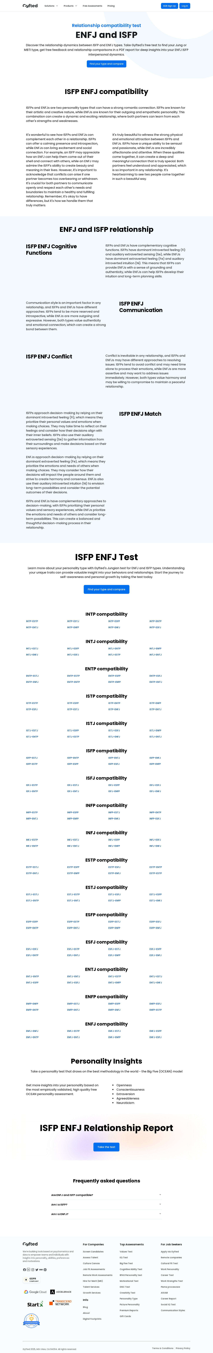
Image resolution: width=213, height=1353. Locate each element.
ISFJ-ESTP (32, 785)
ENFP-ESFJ (155, 1003)
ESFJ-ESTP (73, 949)
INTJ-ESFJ (73, 654)
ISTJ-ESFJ (114, 730)
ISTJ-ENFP (155, 730)
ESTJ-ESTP (73, 894)
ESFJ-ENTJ (73, 955)
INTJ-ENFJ (32, 654)
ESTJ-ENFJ (156, 900)
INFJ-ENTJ (73, 846)
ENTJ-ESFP (32, 982)
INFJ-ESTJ (73, 839)
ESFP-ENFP (114, 928)
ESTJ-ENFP (114, 900)
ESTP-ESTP (156, 873)
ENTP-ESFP (114, 676)
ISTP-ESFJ (32, 709)
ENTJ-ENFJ (156, 982)
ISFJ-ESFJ (155, 785)
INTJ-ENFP (155, 648)
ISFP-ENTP (73, 758)
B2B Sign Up (169, 5)
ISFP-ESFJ (114, 764)
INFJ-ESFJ (155, 839)
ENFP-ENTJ (73, 1010)
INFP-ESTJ (114, 812)
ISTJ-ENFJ (114, 736)
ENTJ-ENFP (114, 982)
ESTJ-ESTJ (32, 894)
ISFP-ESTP (31, 764)
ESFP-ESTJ (114, 921)
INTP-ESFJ (155, 627)
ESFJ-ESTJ (114, 949)
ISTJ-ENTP (32, 736)
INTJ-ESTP (114, 654)
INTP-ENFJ (114, 627)
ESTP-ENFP (73, 873)
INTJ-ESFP (73, 648)
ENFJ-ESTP (73, 1031)
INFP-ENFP (73, 818)
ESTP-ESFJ (114, 867)
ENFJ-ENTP (32, 1037)
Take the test (106, 1147)
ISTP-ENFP (155, 703)
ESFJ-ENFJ (156, 955)
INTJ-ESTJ (32, 648)
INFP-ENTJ (32, 818)
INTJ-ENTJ (156, 654)
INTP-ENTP (155, 621)
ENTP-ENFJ (32, 682)
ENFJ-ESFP (155, 1031)
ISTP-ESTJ (73, 709)
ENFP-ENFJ (114, 1010)
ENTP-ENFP (114, 682)
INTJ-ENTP (114, 648)
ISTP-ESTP (32, 703)
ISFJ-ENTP (32, 791)
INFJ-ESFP (114, 839)
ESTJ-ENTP (32, 900)
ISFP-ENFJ (155, 758)
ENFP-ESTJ (73, 1003)
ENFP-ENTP (32, 1010)
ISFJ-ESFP (114, 785)
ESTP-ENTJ (32, 873)
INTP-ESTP (32, 621)
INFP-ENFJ (114, 818)
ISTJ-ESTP (73, 736)
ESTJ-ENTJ (73, 900)
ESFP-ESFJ (155, 921)
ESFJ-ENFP (114, 955)
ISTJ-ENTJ (156, 736)
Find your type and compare (106, 64)
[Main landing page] (31, 6)
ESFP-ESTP (73, 921)
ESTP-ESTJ (32, 867)
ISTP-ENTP (114, 703)
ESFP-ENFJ (155, 928)
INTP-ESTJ (73, 621)
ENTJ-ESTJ (156, 976)
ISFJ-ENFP (114, 791)
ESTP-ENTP (156, 867)
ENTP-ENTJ (156, 682)
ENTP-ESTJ (32, 676)
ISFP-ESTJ (32, 758)
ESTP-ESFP (73, 867)
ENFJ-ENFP (114, 1037)
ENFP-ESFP (114, 1003)
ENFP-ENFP (32, 1003)
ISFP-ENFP (155, 764)
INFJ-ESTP (32, 839)
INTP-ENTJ (32, 627)
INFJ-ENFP (114, 846)
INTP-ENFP (73, 627)
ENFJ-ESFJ (156, 1037)
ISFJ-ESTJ (73, 785)
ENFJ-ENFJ (32, 1031)
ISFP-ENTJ (114, 758)
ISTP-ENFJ (114, 709)
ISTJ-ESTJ (32, 730)
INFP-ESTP (32, 812)
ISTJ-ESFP (73, 730)
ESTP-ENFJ (114, 873)
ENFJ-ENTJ (73, 1037)
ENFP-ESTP (156, 1010)
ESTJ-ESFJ (114, 894)
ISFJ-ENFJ (155, 791)
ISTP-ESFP (73, 703)
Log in (185, 5)
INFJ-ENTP (32, 846)
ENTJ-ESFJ (73, 982)
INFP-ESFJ (155, 818)
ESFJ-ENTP (32, 955)
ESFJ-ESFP (155, 949)
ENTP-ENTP (73, 682)
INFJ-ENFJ (155, 846)
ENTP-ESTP (73, 676)
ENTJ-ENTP (32, 976)
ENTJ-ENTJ (73, 976)
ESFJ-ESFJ (32, 949)
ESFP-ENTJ (73, 928)
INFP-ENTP (155, 812)
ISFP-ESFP (72, 764)
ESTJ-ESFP (156, 894)
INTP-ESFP (114, 621)
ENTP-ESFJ (156, 676)
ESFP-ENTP (32, 928)
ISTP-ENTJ (155, 709)
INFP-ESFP (72, 812)
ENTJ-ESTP (114, 976)
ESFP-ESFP (32, 921)
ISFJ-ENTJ (73, 791)
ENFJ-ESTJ (114, 1031)
